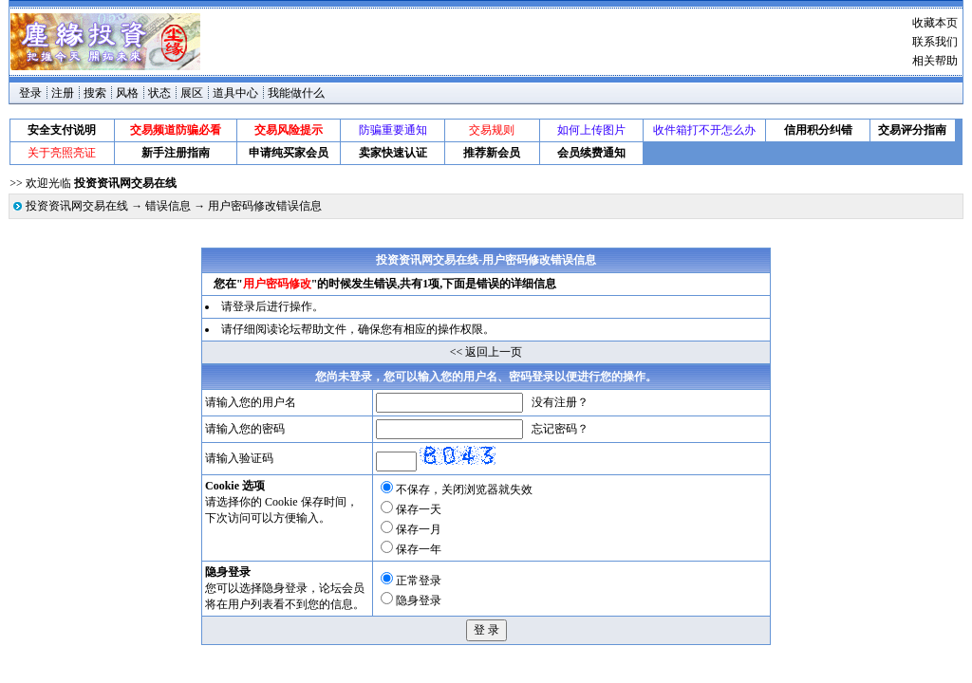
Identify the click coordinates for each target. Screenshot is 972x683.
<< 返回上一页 (486, 352)
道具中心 (235, 93)
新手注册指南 (175, 152)
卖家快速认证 (393, 152)
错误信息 (168, 205)
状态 (159, 93)
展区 (191, 93)
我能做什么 (296, 93)
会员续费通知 (591, 152)
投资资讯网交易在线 (77, 205)
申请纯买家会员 (288, 152)
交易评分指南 (912, 130)
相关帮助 (935, 60)
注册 (62, 93)
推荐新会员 (491, 152)
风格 (127, 93)
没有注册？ (560, 402)
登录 (30, 93)
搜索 (95, 93)
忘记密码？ (560, 428)
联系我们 (935, 41)
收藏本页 (935, 22)
